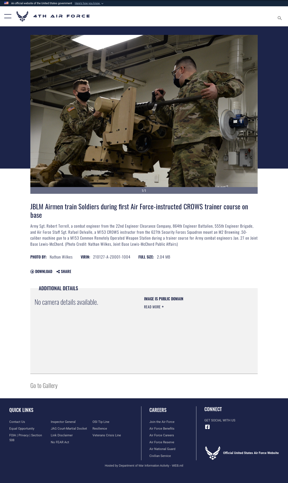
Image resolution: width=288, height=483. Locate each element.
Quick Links (21, 409)
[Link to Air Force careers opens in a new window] (161, 435)
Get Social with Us (219, 420)
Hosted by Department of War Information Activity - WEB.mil (144, 465)
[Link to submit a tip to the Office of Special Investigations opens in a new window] (100, 422)
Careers (157, 409)
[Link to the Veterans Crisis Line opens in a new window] (106, 435)
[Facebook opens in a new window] (207, 427)
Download (41, 271)
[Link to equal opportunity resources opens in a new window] (21, 428)
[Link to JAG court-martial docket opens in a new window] (69, 428)
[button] (89, 3)
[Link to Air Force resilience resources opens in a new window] (99, 428)
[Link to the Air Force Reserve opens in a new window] (161, 442)
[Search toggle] (280, 16)
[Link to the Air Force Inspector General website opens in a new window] (63, 422)
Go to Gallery (44, 385)
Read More (153, 306)
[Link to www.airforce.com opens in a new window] (161, 422)
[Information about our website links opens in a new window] (62, 435)
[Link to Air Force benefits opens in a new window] (161, 428)
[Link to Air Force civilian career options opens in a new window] (160, 456)
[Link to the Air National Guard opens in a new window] (162, 449)
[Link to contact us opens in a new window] (17, 422)
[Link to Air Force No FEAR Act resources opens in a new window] (60, 442)
